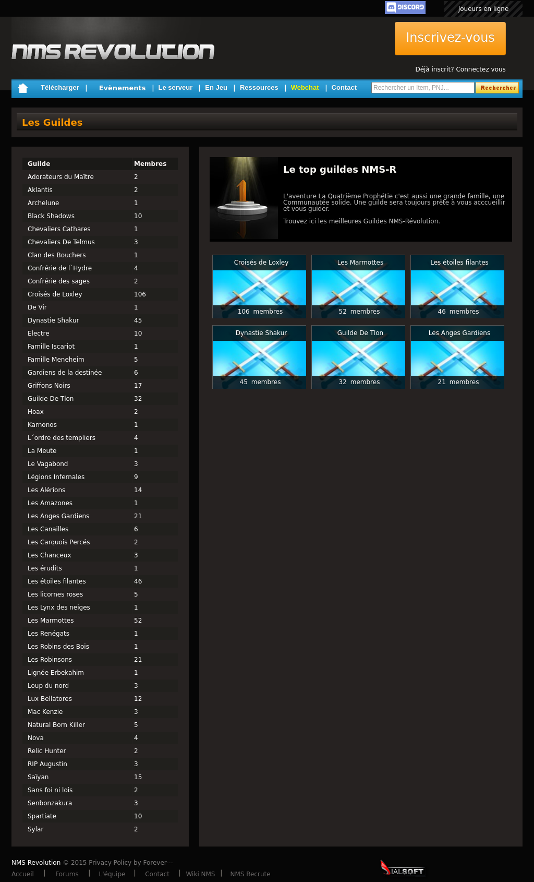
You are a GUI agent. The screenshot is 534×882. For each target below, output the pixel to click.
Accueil (22, 874)
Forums (66, 874)
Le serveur (176, 87)
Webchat (305, 87)
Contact (344, 87)
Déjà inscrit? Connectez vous (460, 69)
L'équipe (112, 874)
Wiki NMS (200, 874)
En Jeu (216, 87)
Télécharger (60, 87)
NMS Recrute (250, 874)
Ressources (259, 87)
